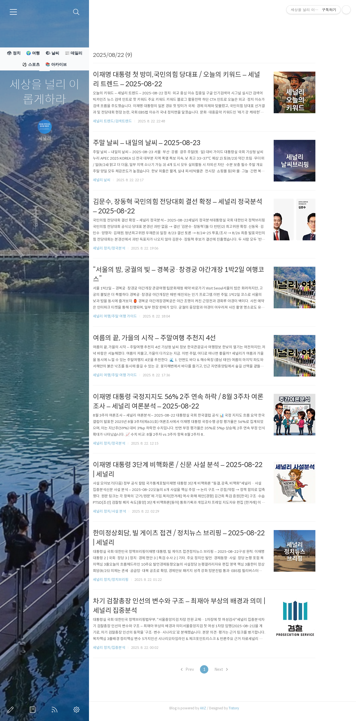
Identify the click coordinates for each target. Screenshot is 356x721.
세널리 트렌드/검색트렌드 (127, 121)
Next (236, 669)
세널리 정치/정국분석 (124, 248)
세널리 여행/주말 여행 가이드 (130, 316)
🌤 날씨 (52, 53)
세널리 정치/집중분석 (124, 647)
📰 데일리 (73, 53)
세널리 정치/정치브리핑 (125, 579)
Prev (202, 669)
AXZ (218, 708)
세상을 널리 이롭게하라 (44, 92)
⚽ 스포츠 (31, 64)
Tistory (248, 708)
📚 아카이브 (56, 64)
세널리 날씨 (116, 180)
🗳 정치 (14, 53)
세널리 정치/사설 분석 (124, 511)
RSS (55, 709)
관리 (77, 709)
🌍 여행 (33, 53)
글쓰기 (11, 709)
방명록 (33, 709)
